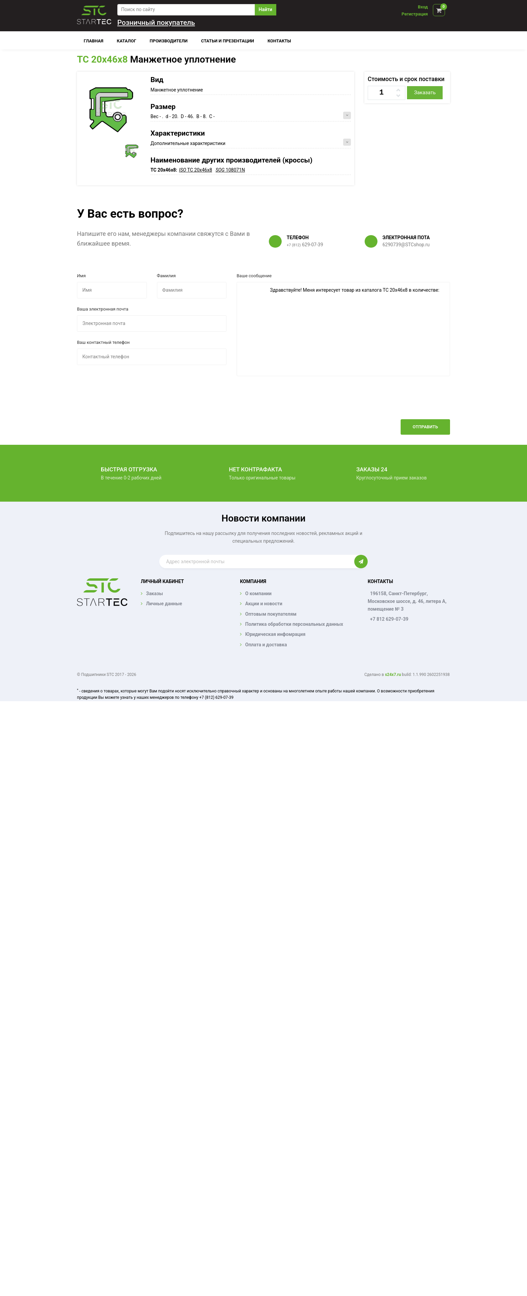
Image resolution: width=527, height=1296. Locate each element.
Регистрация (415, 13)
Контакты (279, 40)
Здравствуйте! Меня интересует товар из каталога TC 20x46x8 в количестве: (343, 329)
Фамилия (166, 275)
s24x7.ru (393, 674)
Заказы (154, 593)
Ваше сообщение (254, 275)
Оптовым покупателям (270, 614)
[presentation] (399, 403)
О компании (258, 593)
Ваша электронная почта (102, 309)
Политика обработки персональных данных (294, 624)
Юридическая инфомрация (275, 634)
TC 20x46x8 (102, 59)
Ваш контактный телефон (103, 342)
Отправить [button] (425, 426)
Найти (265, 9)
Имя (81, 275)
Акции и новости (263, 603)
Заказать (425, 92)
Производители (169, 40)
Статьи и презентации (227, 40)
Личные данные (164, 603)
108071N (230, 170)
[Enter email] (256, 561)
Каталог (126, 40)
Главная (94, 40)
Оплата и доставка (266, 644)
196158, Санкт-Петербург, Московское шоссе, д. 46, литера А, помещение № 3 (407, 601)
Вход (423, 6)
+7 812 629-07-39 (389, 619)
